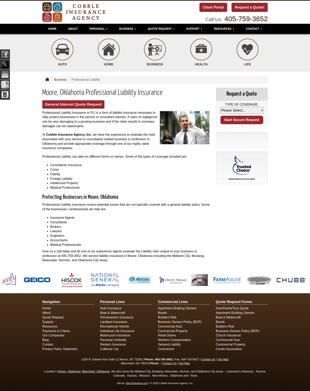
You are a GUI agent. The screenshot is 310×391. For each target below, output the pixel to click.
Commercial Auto (170, 326)
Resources (49, 326)
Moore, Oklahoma (69, 371)
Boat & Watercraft (112, 312)
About (73, 28)
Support (47, 322)
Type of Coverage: (241, 104)
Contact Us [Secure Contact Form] (208, 359)
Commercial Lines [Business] (173, 302)
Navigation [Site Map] (51, 302)
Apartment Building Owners (177, 308)
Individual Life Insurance (117, 331)
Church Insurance (228, 335)
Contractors (166, 349)
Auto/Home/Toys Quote (232, 308)
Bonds (162, 312)
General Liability (169, 344)
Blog (45, 340)
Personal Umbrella (113, 340)
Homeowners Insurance (117, 317)
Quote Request (53, 317)
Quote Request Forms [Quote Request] (234, 302)
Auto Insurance (111, 308)
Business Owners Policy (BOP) (180, 322)
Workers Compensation (174, 340)
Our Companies (53, 335)
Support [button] (194, 28)
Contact (47, 344)
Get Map (223, 359)
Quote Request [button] (161, 28)
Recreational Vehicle (114, 326)
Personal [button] (99, 28)
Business (60, 79)
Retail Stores (167, 335)
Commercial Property (173, 331)
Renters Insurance (113, 344)
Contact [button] (254, 28)
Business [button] (127, 28)
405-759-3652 (246, 19)
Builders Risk (167, 317)
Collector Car (109, 349)
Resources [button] (224, 28)
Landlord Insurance (113, 322)
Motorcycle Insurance (115, 335)
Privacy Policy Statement (59, 349)
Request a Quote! (249, 7)
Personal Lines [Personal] (112, 302)
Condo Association (229, 349)
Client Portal (213, 7)
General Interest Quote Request (73, 104)
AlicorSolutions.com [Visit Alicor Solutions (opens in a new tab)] (137, 383)
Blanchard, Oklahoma (96, 371)
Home (52, 28)
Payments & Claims (56, 331)
